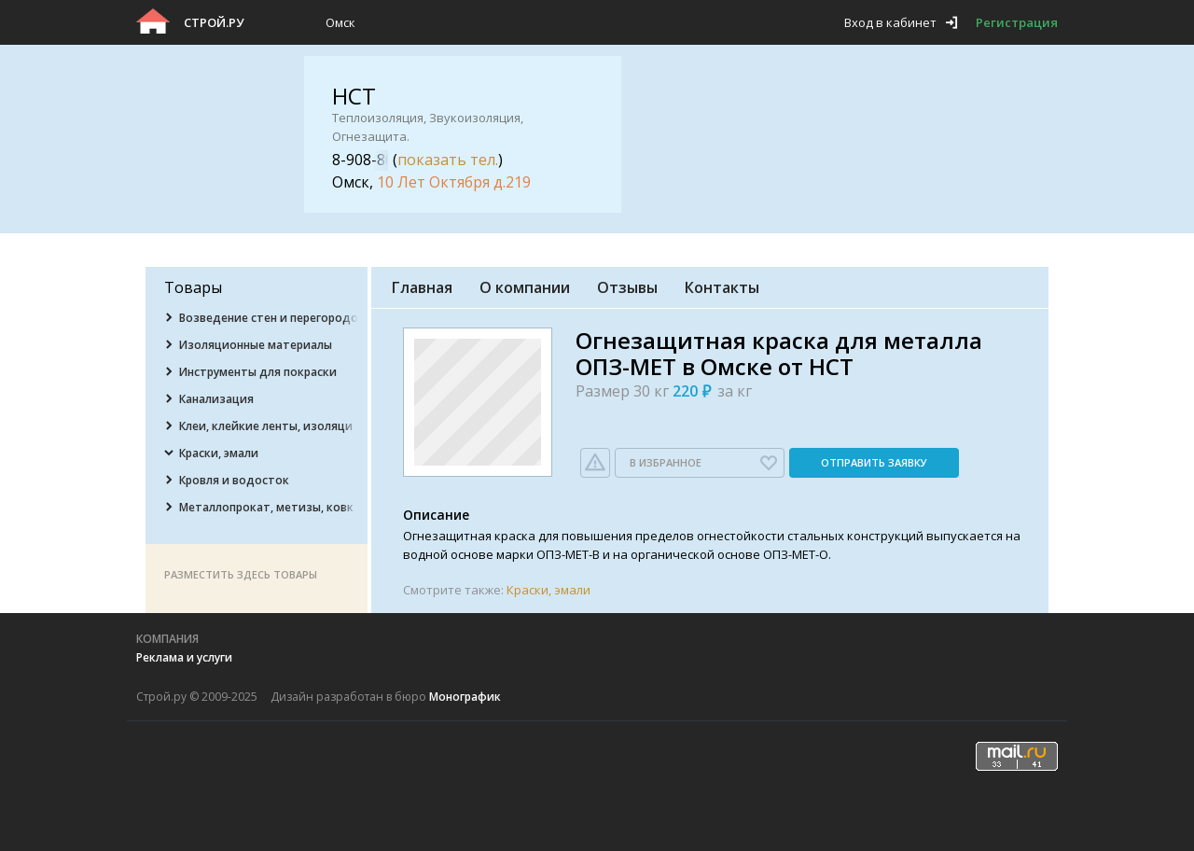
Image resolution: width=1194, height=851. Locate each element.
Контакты (722, 287)
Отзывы (627, 287)
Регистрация (1017, 22)
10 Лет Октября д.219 (454, 182)
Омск (340, 22)
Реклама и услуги (184, 657)
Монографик (465, 697)
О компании (524, 287)
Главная (422, 287)
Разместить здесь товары (240, 574)
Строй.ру (213, 22)
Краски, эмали (548, 589)
